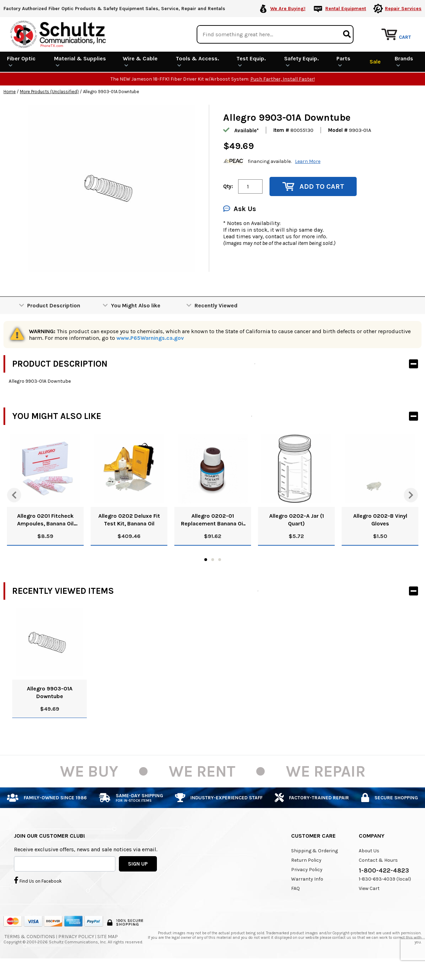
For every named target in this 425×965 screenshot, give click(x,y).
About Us (369, 851)
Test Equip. (251, 61)
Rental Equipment (345, 9)
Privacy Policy (306, 870)
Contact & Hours (378, 860)
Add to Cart (313, 186)
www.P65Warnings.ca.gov (150, 338)
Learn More (307, 161)
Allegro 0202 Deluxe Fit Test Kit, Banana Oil (129, 520)
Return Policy (306, 860)
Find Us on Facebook (38, 880)
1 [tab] (205, 559)
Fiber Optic (21, 61)
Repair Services (403, 9)
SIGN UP (138, 863)
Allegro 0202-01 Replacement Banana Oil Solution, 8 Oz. (212, 520)
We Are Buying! (287, 9)
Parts (343, 61)
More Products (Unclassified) (49, 91)
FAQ (295, 888)
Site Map (107, 937)
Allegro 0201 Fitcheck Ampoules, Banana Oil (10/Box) (45, 520)
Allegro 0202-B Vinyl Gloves (380, 520)
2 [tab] (212, 559)
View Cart (369, 888)
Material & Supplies (80, 61)
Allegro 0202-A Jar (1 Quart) (296, 520)
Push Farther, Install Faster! (282, 79)
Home (9, 91)
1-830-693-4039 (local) (385, 879)
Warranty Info (307, 879)
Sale (375, 61)
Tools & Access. (197, 61)
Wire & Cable (140, 61)
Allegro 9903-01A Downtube (50, 692)
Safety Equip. (301, 61)
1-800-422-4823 (384, 870)
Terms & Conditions (30, 937)
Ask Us (239, 209)
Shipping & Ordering (314, 851)
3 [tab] (219, 559)
